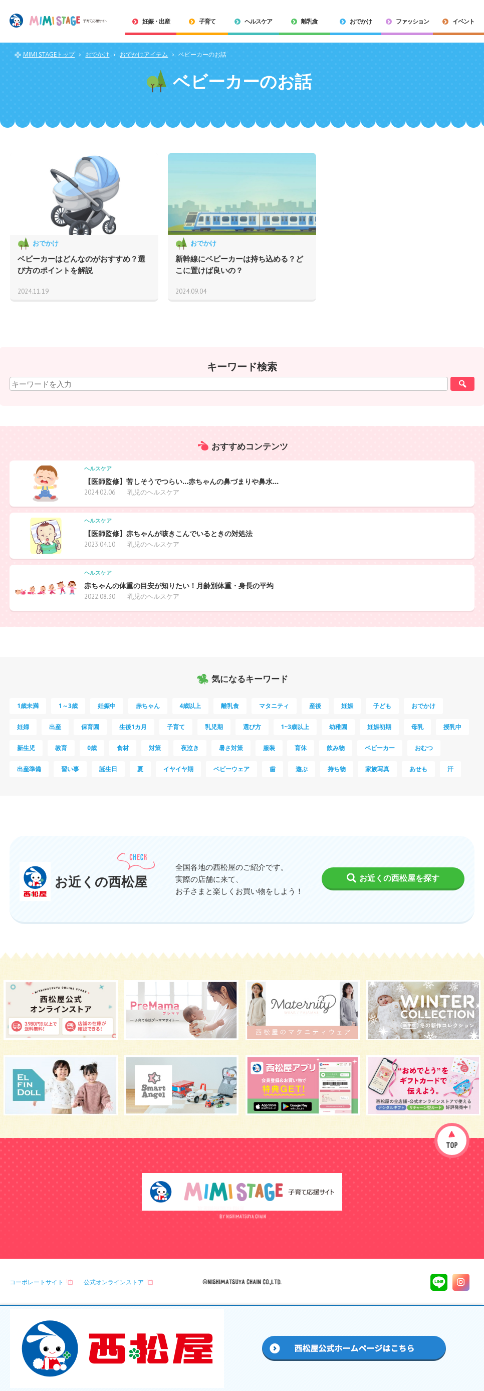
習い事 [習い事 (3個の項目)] (70, 769)
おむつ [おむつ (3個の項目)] (424, 748)
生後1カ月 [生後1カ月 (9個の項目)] (133, 727)
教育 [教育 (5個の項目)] (61, 748)
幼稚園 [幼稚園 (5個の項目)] (338, 727)
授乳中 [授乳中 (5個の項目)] (452, 727)
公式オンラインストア (114, 1282)
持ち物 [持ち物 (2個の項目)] (337, 769)
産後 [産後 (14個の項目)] (315, 706)
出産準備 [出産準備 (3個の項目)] (29, 769)
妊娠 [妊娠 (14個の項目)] (347, 706)
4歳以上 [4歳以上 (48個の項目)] (190, 706)
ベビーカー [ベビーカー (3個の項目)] (380, 748)
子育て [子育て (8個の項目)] (176, 727)
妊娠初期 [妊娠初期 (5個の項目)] (379, 727)
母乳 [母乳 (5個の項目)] (417, 727)
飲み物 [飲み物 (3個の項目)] (336, 748)
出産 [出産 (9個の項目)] (55, 727)
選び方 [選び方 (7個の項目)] (252, 727)
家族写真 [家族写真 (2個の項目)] (377, 769)
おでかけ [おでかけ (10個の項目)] (423, 706)
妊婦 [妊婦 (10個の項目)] (23, 727)
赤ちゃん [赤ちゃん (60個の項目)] (148, 706)
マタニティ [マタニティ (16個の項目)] (274, 706)
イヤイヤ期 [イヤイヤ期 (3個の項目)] (178, 769)
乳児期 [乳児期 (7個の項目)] (214, 727)
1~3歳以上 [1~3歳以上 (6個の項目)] (295, 727)
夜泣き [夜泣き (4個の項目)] (190, 748)
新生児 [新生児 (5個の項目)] (26, 748)
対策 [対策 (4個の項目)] (155, 748)
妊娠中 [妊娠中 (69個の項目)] (107, 706)
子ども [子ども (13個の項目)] (382, 706)
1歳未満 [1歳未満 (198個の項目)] (28, 706)
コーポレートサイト (37, 1282)
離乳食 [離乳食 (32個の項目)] (230, 706)
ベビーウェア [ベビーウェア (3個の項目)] (231, 769)
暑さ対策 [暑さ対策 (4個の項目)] (231, 748)
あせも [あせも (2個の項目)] (418, 769)
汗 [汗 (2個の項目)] (450, 769)
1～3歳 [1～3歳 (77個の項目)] (68, 706)
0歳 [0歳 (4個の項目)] (92, 748)
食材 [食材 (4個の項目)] (123, 748)
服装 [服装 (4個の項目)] (269, 748)
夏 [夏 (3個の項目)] (140, 769)
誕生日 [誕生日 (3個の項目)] (108, 769)
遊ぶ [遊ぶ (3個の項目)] (302, 769)
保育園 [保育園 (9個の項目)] (90, 727)
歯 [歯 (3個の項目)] (273, 769)
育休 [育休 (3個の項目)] (301, 748)
